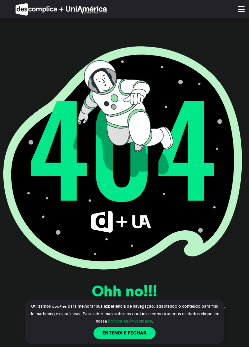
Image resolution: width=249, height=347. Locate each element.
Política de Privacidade (130, 321)
